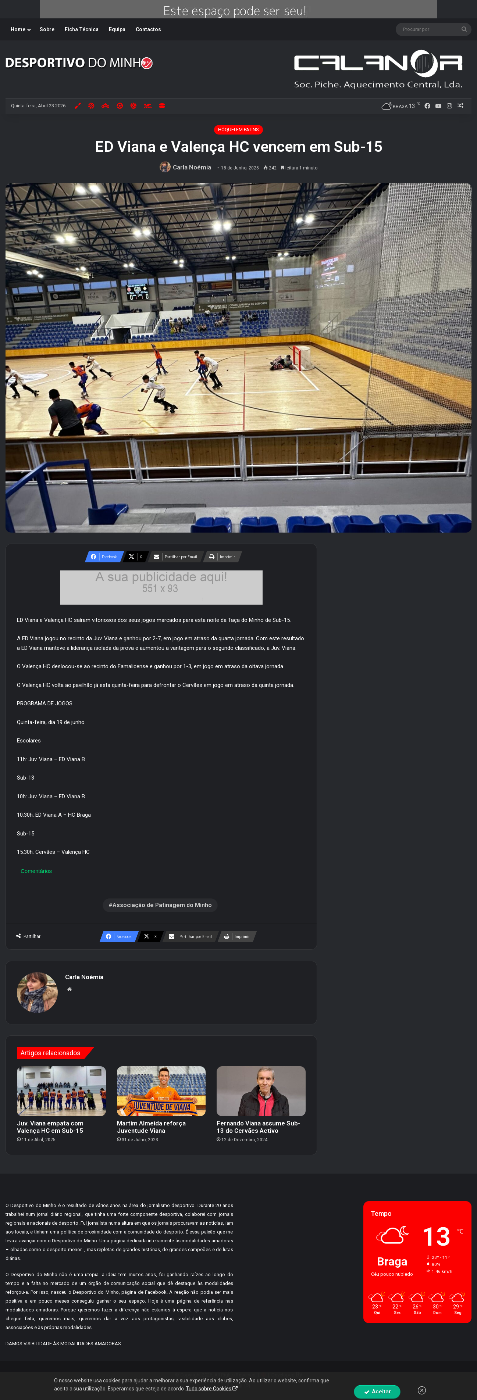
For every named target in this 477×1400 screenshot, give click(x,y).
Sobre (47, 29)
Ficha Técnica (82, 29)
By (299, 1374)
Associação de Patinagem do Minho (162, 905)
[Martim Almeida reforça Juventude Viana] (161, 1091)
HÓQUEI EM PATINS (238, 129)
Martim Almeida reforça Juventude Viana (151, 1127)
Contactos (148, 29)
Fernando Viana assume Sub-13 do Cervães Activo (258, 1127)
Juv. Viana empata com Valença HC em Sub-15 (50, 1127)
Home (18, 29)
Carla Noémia (192, 167)
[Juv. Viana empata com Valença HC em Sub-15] (61, 1091)
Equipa (117, 29)
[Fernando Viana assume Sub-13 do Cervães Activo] (261, 1091)
